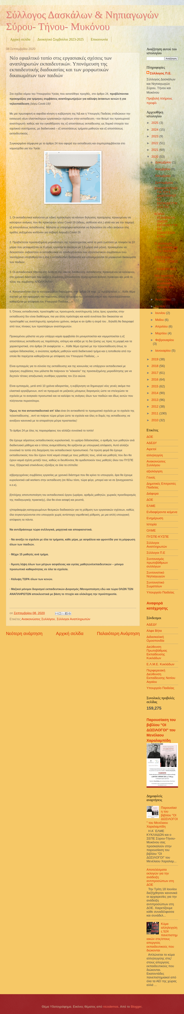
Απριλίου (162, 326)
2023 (155, 136)
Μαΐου (160, 320)
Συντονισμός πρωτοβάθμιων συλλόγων (157, 562)
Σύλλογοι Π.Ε (156, 552)
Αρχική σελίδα (20, 39)
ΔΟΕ (150, 499)
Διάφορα (153, 493)
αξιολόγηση (154, 471)
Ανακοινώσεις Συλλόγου (38, 619)
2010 (155, 420)
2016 (155, 379)
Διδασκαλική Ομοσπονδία (155, 638)
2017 (155, 373)
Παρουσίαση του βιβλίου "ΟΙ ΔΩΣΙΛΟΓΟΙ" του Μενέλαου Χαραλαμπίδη (161, 730)
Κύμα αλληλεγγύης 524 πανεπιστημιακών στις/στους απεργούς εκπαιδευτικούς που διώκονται (162, 937)
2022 (155, 143)
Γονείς (151, 477)
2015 (155, 386)
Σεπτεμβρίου (164, 182)
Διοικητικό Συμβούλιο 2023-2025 (60, 39)
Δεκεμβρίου (163, 162)
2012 (155, 406)
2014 (155, 393)
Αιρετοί (151, 449)
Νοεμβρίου (163, 169)
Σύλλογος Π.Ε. (160, 73)
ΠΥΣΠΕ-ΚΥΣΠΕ (158, 536)
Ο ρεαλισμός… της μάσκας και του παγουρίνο (166, 247)
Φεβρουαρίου (164, 340)
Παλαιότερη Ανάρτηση (118, 633)
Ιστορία (152, 524)
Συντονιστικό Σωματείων (155, 584)
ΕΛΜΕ (151, 506)
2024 (155, 129)
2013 (155, 400)
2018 (155, 366)
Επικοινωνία (99, 39)
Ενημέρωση (155, 518)
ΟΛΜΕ (151, 530)
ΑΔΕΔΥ (152, 443)
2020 (155, 156)
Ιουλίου (160, 306)
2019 (155, 359)
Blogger (136, 1006)
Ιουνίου (160, 313)
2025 (155, 123)
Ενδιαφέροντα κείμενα (162, 512)
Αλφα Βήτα (154, 630)
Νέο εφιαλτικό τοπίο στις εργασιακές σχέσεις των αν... (164, 283)
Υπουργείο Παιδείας (160, 592)
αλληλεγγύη (155, 455)
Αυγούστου (163, 299)
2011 (155, 413)
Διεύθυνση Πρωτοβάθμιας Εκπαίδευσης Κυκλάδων (157, 652)
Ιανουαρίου (163, 350)
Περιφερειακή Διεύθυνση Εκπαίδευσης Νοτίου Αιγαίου (161, 676)
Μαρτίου (161, 333)
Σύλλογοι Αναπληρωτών (73, 619)
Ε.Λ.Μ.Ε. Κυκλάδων (160, 664)
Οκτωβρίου (163, 176)
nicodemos (110, 1006)
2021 (155, 150)
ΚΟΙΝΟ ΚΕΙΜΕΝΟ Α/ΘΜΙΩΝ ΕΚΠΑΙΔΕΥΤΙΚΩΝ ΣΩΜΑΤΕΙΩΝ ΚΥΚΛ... (166, 225)
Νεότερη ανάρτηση (24, 633)
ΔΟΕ (150, 437)
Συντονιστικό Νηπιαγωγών (156, 574)
